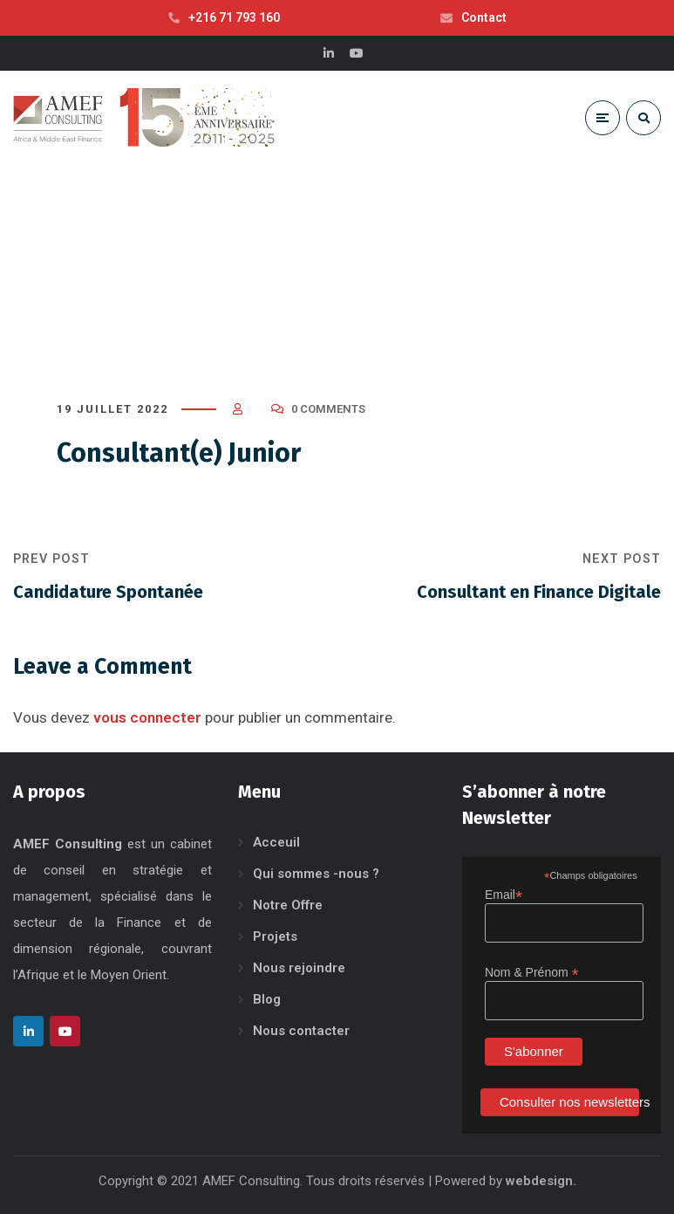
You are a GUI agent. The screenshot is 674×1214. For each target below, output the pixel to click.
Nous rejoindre (299, 968)
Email (503, 895)
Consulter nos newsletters (569, 1101)
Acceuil (276, 842)
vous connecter (147, 717)
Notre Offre (288, 905)
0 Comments (328, 408)
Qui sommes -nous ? (316, 873)
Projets (275, 936)
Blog (267, 999)
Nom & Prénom (532, 972)
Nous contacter (301, 1031)
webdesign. (541, 1181)
